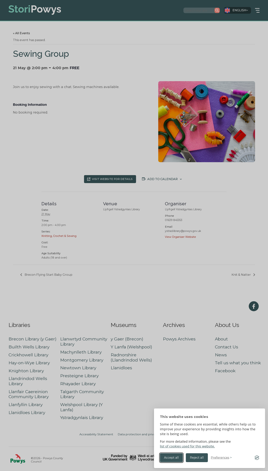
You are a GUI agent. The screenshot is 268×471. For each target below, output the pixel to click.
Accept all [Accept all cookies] (171, 457)
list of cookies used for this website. (187, 446)
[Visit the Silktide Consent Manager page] (257, 457)
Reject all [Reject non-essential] (197, 457)
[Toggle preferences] (221, 457)
